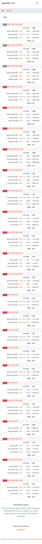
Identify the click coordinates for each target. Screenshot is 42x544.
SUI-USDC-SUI (13, 365)
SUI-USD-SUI (12, 383)
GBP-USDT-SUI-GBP (15, 24)
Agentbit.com (8, 3)
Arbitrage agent (21, 504)
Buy (20, 34)
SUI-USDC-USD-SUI (15, 274)
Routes (9, 11)
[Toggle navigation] (37, 3)
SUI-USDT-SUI (13, 295)
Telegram (20, 530)
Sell (20, 31)
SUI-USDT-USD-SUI (15, 170)
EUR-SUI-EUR (13, 421)
